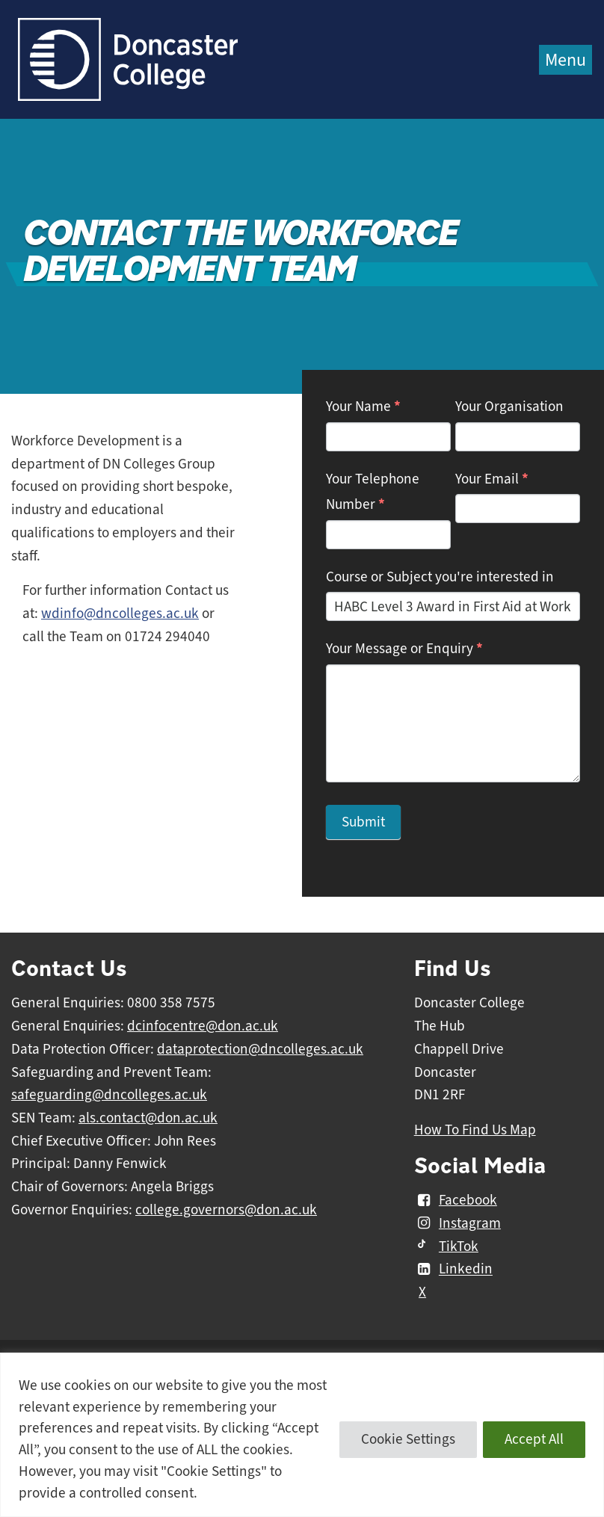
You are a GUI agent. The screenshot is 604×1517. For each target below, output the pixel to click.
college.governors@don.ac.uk (226, 1210)
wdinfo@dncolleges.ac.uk (120, 613)
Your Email (491, 478)
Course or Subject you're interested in (440, 577)
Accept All (534, 1439)
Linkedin (453, 1270)
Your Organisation (509, 406)
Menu (565, 60)
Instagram (457, 1223)
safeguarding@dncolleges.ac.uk (109, 1095)
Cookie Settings (408, 1439)
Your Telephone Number (372, 492)
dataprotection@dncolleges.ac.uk (260, 1049)
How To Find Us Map (475, 1130)
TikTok (446, 1246)
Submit (363, 822)
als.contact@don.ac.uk (148, 1118)
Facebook (455, 1200)
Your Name (363, 406)
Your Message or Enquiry (404, 648)
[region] (302, 1435)
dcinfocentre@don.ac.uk (202, 1026)
